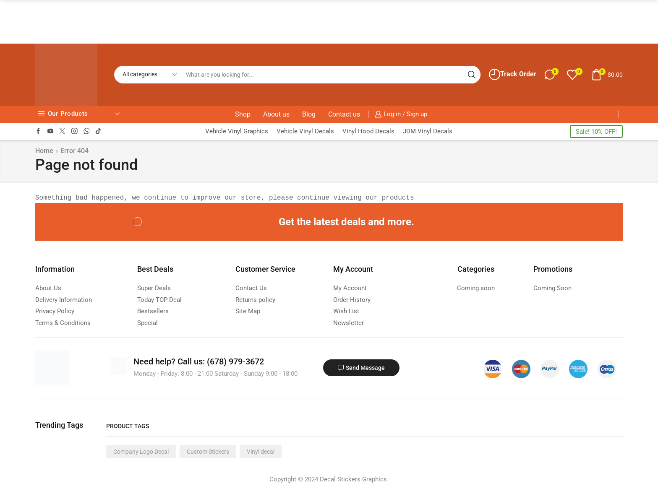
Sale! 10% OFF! (596, 131)
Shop (243, 114)
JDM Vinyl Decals (427, 131)
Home (44, 151)
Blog (309, 114)
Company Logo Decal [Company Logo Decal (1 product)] (141, 451)
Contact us (344, 114)
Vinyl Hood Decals (368, 131)
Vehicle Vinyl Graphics (236, 131)
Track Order (512, 74)
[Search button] (471, 74)
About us (276, 114)
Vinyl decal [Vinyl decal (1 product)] (260, 451)
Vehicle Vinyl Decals (305, 131)
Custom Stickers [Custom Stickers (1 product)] (208, 451)
